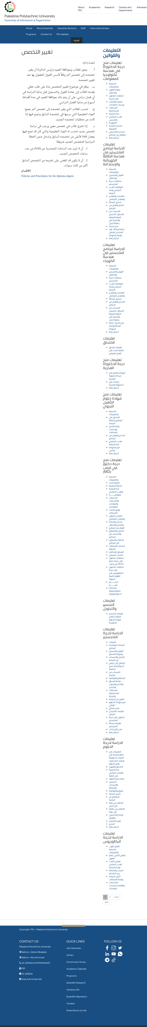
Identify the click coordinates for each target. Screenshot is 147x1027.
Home (29, 28)
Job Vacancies (73, 948)
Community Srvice (76, 962)
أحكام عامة (114, 138)
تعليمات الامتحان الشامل (116, 713)
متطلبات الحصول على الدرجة (116, 97)
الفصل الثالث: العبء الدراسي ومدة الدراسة (115, 864)
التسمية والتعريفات (113, 85)
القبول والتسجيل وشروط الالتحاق (116, 652)
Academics (94, 7)
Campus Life (72, 989)
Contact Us (46, 34)
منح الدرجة (113, 226)
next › (117, 897)
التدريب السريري (116, 555)
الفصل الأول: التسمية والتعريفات (114, 849)
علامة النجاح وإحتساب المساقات (114, 429)
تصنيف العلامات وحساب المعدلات (116, 103)
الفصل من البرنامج (116, 528)
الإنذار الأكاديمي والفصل (116, 816)
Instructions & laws (99, 28)
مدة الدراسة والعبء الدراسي (116, 490)
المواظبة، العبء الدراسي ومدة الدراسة (116, 190)
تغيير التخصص (115, 821)
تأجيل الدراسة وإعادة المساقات (116, 878)
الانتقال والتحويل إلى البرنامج (116, 541)
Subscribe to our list (76, 1010)
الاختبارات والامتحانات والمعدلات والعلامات (114, 502)
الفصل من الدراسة (116, 699)
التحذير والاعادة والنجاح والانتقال (116, 523)
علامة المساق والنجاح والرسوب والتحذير (116, 684)
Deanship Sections (67, 28)
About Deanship (45, 28)
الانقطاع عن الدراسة (114, 798)
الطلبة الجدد (114, 483)
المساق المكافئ (116, 552)
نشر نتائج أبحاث (115, 729)
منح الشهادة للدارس (114, 449)
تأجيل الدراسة (115, 794)
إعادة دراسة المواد (116, 779)
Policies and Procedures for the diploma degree (47, 176)
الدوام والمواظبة (116, 791)
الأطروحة (113, 123)
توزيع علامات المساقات (114, 511)
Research (109, 7)
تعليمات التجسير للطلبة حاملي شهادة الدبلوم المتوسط (116, 618)
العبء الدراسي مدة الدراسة (115, 443)
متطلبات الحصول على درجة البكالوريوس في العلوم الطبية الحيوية (116, 573)
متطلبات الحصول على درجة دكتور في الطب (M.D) (116, 561)
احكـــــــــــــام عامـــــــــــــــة (113, 583)
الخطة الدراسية (115, 486)
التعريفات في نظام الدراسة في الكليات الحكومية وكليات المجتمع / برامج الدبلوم (116, 758)
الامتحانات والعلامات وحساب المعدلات (117, 885)
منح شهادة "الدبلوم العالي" (117, 704)
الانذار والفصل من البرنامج (116, 207)
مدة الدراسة (114, 114)
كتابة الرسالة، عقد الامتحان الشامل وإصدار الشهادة (117, 232)
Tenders (70, 1003)
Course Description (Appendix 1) (115, 591)
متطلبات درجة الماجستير (115, 182)
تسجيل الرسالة (115, 202)
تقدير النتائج (114, 708)
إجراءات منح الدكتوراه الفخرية (116, 383)
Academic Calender (76, 969)
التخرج (112, 824)
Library (70, 955)
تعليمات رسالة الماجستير (115, 725)
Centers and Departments (125, 9)
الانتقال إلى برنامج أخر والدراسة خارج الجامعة (117, 666)
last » (107, 902)
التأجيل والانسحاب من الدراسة (117, 658)
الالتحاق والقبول (116, 767)
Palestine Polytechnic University (30, 16)
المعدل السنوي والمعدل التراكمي (117, 517)
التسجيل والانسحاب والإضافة (113, 785)
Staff (83, 28)
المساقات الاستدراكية (114, 109)
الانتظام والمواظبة (117, 678)
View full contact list (32, 979)
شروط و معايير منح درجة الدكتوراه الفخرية (117, 376)
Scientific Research (76, 983)
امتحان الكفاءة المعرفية (115, 127)
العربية (76, 40)
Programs (31, 34)
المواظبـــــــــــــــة (115, 495)
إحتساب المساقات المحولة (117, 547)
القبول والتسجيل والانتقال (116, 176)
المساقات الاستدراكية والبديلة (114, 693)
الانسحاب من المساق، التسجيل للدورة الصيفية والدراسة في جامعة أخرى (116, 217)
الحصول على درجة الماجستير (116, 719)
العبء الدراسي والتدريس (115, 118)
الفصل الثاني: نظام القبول (117, 857)
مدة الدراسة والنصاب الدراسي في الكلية (116, 773)
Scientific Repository (76, 996)
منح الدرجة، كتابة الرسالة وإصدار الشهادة (116, 326)
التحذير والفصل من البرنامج (117, 303)
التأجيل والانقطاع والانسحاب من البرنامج (116, 534)
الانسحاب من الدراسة (114, 673)
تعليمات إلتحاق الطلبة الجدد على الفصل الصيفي (116, 350)
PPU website (62, 34)
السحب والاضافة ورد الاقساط (116, 872)
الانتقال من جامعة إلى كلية (117, 810)
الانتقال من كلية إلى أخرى (116, 804)
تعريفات (112, 642)
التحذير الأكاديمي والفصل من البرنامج (117, 133)
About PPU (81, 9)
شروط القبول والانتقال (114, 91)
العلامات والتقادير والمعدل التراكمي (117, 198)
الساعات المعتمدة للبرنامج (117, 646)
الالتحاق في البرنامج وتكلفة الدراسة (115, 420)
